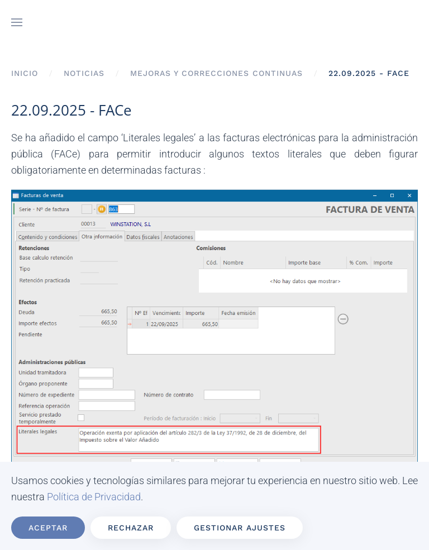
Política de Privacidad (94, 497)
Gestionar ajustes (239, 527)
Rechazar (131, 527)
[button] (16, 22)
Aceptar (48, 527)
